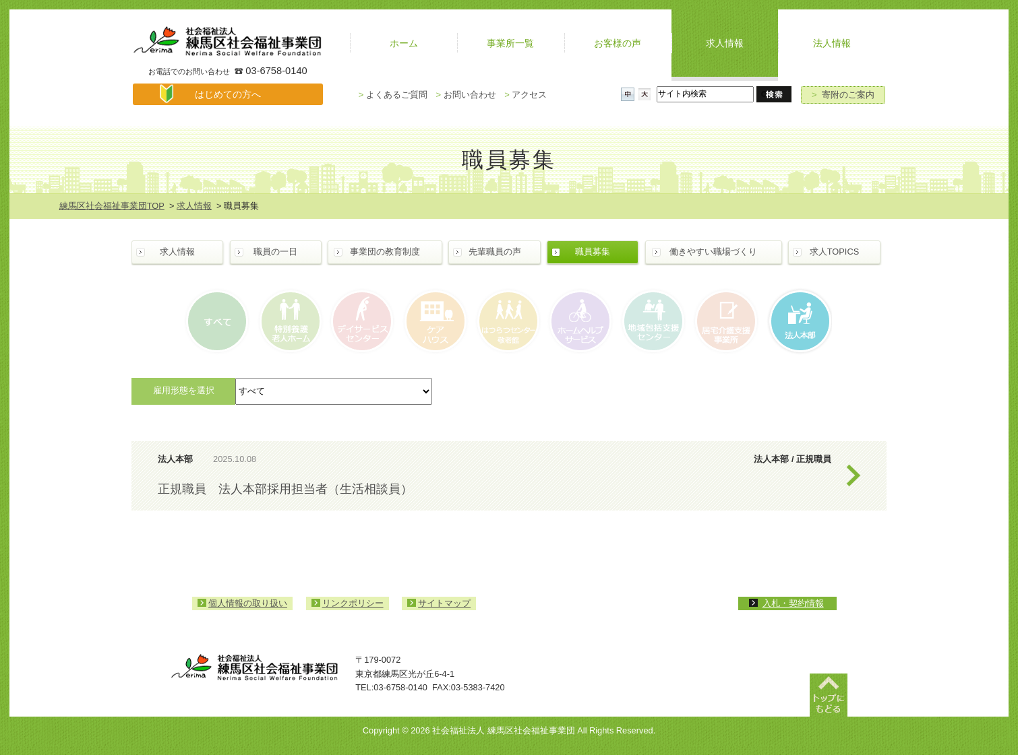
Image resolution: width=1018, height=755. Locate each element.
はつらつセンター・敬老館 (507, 321)
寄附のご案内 (843, 95)
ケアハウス (435, 321)
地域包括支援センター (652, 321)
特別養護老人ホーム (291, 321)
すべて (220, 321)
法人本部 (796, 321)
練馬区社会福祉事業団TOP (111, 206)
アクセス (525, 95)
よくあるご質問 (393, 95)
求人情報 (194, 206)
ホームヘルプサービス (579, 321)
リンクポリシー (353, 603)
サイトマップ (444, 603)
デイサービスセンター (363, 321)
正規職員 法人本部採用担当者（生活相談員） (285, 489)
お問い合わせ (466, 95)
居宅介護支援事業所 (724, 321)
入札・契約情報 (793, 603)
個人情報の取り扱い (247, 603)
